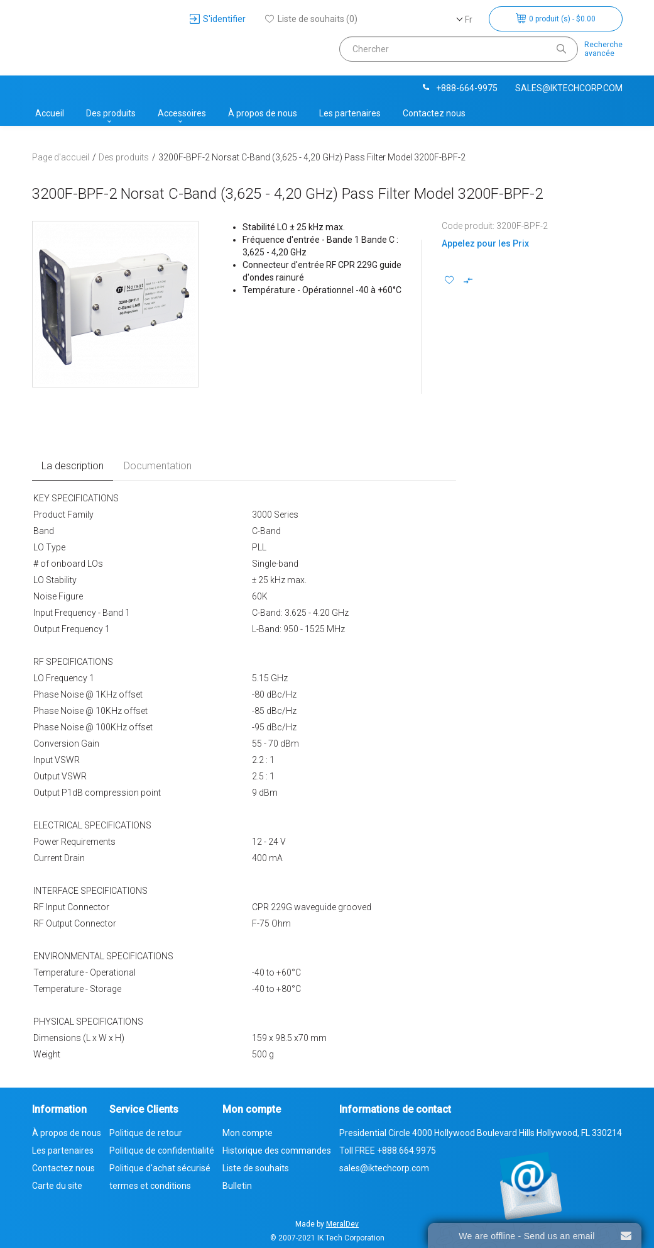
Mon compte (247, 1133)
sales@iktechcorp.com (569, 88)
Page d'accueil (60, 157)
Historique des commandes (276, 1150)
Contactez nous (434, 113)
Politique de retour (145, 1133)
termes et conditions (150, 1186)
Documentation (158, 466)
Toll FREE (387, 1150)
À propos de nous (262, 113)
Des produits (111, 113)
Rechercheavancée (603, 49)
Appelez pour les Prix (485, 243)
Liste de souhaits (255, 1168)
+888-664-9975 (459, 88)
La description (72, 466)
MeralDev (342, 1224)
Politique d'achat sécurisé (159, 1168)
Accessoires (182, 113)
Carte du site (57, 1186)
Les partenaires (350, 113)
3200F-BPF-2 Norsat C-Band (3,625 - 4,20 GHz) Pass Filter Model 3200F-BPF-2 (312, 157)
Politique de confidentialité (161, 1150)
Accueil (49, 113)
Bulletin (237, 1186)
